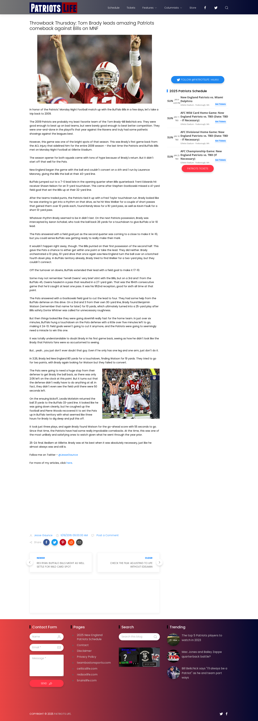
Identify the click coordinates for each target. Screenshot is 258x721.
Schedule (114, 8)
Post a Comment (107, 535)
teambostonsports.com (94, 663)
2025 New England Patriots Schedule (89, 637)
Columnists (173, 8)
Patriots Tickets (197, 168)
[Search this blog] (139, 636)
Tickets (131, 8)
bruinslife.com (87, 680)
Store (193, 8)
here (69, 463)
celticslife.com (87, 669)
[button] (46, 542)
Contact (83, 645)
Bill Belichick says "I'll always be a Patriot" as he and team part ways (204, 673)
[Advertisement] (95, 502)
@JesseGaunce (68, 455)
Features (149, 8)
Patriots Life (62, 714)
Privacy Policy (86, 657)
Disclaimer (84, 651)
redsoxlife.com (87, 674)
